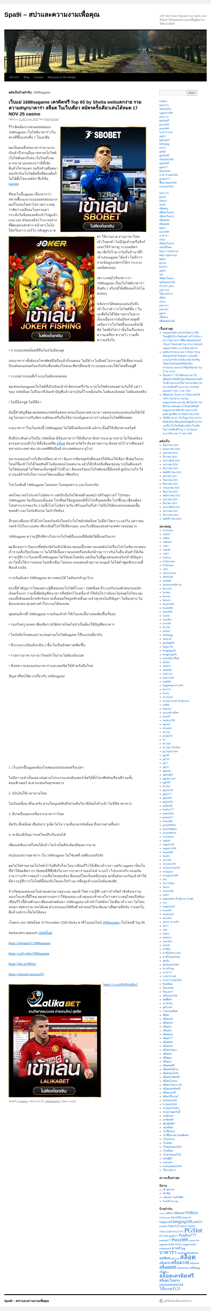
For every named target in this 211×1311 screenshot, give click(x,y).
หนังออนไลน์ (166, 159)
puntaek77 (168, 817)
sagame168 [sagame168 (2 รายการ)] (194, 1240)
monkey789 (169, 720)
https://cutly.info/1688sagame (29, 953)
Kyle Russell (51, 119)
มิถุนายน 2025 (170, 491)
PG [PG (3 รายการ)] (182, 1231)
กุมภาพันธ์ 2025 (171, 507)
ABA (165, 569)
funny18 (167, 638)
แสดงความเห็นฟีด (173, 1197)
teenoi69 (167, 910)
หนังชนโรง (165, 109)
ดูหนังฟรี (164, 120)
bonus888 (168, 607)
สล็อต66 (163, 208)
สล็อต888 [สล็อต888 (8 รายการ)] (167, 1267)
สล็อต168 (168, 1018)
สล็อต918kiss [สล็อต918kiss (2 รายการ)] (183, 1268)
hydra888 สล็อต (171, 658)
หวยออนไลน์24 (171, 1108)
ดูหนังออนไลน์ (167, 282)
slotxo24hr (168, 890)
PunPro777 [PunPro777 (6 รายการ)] (187, 1235)
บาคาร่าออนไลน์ (168, 174)
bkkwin (167, 600)
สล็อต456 (168, 1022)
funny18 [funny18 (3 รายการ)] (186, 1217)
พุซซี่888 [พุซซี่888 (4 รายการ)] (165, 1258)
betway (166, 596)
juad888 (167, 681)
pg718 (166, 759)
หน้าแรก (14, 77)
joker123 (164, 105)
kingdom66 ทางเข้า (173, 685)
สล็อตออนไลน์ (167, 320)
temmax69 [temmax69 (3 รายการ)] (165, 1248)
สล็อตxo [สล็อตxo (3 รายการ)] (164, 1272)
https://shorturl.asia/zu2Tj (26, 974)
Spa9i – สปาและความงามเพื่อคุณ (51, 14)
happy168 (168, 646)
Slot (165, 879)
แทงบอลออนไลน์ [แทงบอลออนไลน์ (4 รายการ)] (171, 1284)
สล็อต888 (164, 220)
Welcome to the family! (62, 77)
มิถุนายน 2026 (170, 445)
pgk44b (167, 782)
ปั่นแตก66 (164, 171)
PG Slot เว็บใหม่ (171, 747)
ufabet (166, 933)
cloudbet (167, 619)
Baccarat (167, 588)
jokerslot (163, 309)
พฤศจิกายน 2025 (172, 472)
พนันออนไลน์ (170, 995)
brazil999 (167, 611)
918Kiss (167, 557)
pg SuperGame (170, 751)
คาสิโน (167, 949)
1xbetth (167, 549)
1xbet (166, 545)
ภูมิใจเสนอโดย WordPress (178, 1300)
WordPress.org (170, 1201)
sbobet (166, 856)
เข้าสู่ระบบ (168, 1189)
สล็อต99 (167, 1053)
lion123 (167, 689)
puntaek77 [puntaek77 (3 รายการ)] (165, 1240)
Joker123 (167, 673)
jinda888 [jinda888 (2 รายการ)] (163, 1226)
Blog (26, 77)
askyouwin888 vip (172, 584)
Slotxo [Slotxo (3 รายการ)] (178, 1244)
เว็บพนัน (167, 1142)
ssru (165, 902)
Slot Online (169, 883)
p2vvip (166, 731)
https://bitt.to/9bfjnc (22, 964)
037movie (168, 530)
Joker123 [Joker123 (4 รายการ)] (174, 1226)
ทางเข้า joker (166, 286)
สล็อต (61, 443)
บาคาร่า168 (165, 132)
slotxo (162, 239)
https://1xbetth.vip (168, 251)
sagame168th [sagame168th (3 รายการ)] (166, 1244)
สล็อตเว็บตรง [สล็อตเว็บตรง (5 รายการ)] (169, 1280)
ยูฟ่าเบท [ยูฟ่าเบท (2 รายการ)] (175, 1258)
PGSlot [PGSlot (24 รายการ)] (193, 1230)
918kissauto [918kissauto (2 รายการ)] (164, 1217)
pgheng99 (164, 140)
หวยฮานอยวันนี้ (171, 1111)
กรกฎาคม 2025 (171, 487)
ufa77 (166, 925)
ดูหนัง (162, 151)
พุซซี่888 (167, 999)
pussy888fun (169, 825)
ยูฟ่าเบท (167, 1007)
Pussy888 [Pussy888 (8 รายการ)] (180, 1239)
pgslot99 (167, 797)
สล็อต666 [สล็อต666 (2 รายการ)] (194, 1263)
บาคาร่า (164, 235)
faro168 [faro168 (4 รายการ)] (176, 1217)
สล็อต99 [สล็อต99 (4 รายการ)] (165, 1263)
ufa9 (165, 929)
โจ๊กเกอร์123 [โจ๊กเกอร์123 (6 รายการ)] (169, 1289)
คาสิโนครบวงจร (172, 952)
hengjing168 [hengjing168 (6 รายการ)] (182, 1221)
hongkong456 (170, 654)
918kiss (163, 101)
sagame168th (166, 112)
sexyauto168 (169, 863)
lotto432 (167, 708)
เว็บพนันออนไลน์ (172, 1146)
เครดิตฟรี (168, 1119)
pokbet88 (167, 805)
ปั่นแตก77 (168, 991)
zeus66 (166, 945)
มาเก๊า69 (167, 1003)
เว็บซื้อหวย (169, 1131)
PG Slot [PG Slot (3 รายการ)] (163, 1235)
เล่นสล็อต (168, 1127)
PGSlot (166, 786)
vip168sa (167, 941)
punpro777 (165, 178)
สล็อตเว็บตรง (166, 212)
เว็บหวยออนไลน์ (172, 1154)
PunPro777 (168, 809)
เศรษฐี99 (167, 1158)
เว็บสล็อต (168, 1150)
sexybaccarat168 (171, 867)
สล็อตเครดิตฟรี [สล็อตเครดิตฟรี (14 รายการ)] (176, 1276)
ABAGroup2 (169, 573)
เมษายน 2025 (170, 499)
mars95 (166, 716)
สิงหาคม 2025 (170, 483)
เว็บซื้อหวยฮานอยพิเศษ (176, 1135)
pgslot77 (163, 167)
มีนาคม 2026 (170, 456)
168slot (166, 534)
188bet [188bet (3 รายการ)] (169, 1213)
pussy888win (169, 832)
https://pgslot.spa (168, 255)
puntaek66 (168, 813)
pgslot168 (168, 790)
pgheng (166, 770)
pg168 (162, 196)
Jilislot (166, 662)
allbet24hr (168, 576)
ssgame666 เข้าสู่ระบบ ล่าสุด (178, 898)
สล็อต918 (168, 1046)
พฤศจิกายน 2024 (172, 518)
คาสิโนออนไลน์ (171, 956)
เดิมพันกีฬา (169, 1123)
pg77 (165, 762)
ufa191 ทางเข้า (171, 921)
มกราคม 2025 (170, 510)
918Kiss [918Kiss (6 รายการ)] (191, 1213)
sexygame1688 (170, 875)
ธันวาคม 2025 (170, 468)
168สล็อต (45, 933)
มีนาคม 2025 (170, 503)
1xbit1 (166, 553)
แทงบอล (167, 1162)
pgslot (162, 136)
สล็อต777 (168, 1038)
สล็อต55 (167, 1026)
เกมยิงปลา (168, 1115)
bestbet (166, 592)
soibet (166, 894)
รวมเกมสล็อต (170, 1011)
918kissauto (169, 561)
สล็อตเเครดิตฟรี (171, 1088)
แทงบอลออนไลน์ (172, 1166)
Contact (38, 77)
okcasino (167, 728)
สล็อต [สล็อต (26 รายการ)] (188, 1257)
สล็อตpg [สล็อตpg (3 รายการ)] (195, 1267)
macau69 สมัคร (171, 712)
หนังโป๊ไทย (165, 247)
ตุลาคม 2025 (170, 476)
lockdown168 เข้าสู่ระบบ (176, 700)
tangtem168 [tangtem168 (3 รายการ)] (189, 1244)
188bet (166, 538)
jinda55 (163, 200)
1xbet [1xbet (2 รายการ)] (161, 1213)
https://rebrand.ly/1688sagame (29, 943)
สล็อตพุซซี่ (168, 1065)
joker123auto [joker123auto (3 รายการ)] (187, 1226)
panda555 (168, 735)
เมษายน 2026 (170, 452)
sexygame (168, 871)
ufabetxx (167, 937)
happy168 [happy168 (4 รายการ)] (165, 1222)
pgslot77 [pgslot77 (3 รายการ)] (173, 1235)
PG (164, 739)
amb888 (167, 580)
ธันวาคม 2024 (170, 514)
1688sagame (111, 922)
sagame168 (168, 844)
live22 (162, 147)
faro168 (167, 623)
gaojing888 (168, 642)
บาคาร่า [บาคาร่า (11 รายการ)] (168, 1252)
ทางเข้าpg (168, 968)
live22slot (168, 697)
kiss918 (163, 266)
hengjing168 (169, 650)
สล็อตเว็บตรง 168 (172, 1084)
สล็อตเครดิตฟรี (171, 1077)
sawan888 (168, 852)
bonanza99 (168, 604)
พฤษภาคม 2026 (171, 448)
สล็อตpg (167, 1057)
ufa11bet (167, 918)
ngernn (166, 724)
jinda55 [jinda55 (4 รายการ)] (197, 1222)
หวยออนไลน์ (166, 186)
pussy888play (170, 828)
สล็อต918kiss (170, 1049)
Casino (166, 615)
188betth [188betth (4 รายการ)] (179, 1213)
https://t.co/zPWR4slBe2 (120, 984)
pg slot (162, 262)
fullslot (166, 631)
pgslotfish (168, 801)
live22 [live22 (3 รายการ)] (176, 1231)
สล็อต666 (168, 1034)
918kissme (168, 565)
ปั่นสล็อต (167, 984)
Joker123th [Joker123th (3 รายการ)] (165, 1231)
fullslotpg (164, 143)
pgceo (166, 766)
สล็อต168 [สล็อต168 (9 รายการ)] (180, 1262)
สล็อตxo (163, 317)
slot (161, 274)
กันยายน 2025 (170, 479)
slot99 (162, 204)
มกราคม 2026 (170, 464)
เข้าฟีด (167, 1193)
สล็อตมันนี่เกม (170, 1069)
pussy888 (164, 124)
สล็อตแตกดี (169, 1092)
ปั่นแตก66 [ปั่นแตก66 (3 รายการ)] (192, 1253)
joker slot (164, 289)
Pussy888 (168, 821)
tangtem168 (169, 906)
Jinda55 (167, 666)
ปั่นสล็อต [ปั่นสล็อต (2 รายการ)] (181, 1253)
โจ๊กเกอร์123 (166, 293)
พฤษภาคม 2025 (171, 495)
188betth (167, 541)
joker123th (168, 677)
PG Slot (167, 743)
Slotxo (166, 887)
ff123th (166, 627)
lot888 (166, 704)
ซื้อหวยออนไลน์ (168, 182)
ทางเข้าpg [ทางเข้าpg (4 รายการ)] (178, 1248)
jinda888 (167, 669)
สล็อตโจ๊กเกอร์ (170, 1096)
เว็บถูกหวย (169, 1139)
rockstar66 (168, 836)
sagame (14, 184)
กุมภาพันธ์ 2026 (171, 460)
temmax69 (168, 914)
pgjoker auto (169, 778)
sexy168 (167, 859)
